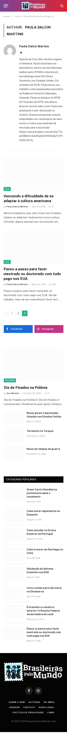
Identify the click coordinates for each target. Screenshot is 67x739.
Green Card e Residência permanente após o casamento (42, 493)
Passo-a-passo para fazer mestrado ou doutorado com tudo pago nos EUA (32, 274)
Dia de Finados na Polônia (25, 387)
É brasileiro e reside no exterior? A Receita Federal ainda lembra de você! (43, 611)
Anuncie (14, 707)
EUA (7, 189)
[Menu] (6, 6)
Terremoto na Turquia (40, 431)
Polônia (9, 380)
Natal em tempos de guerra (43, 449)
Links (50, 712)
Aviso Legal (46, 707)
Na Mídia (49, 702)
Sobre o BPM (17, 702)
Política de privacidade (28, 712)
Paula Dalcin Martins (34, 46)
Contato (29, 707)
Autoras (34, 702)
